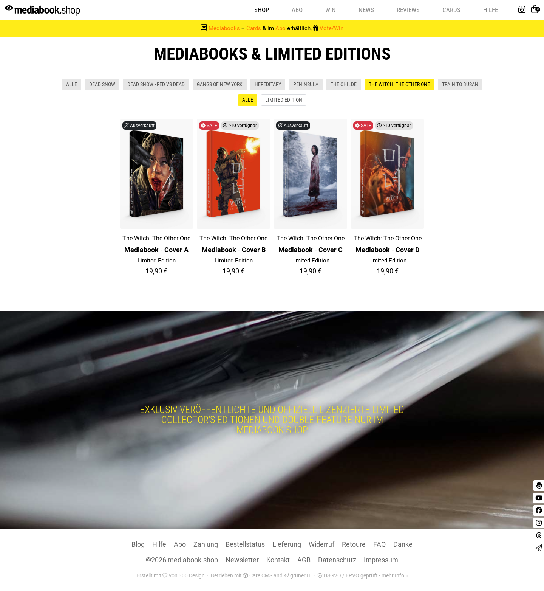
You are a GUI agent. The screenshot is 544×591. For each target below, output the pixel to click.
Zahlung (205, 545)
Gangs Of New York (220, 85)
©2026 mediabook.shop (182, 561)
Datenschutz (337, 561)
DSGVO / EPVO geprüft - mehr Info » (362, 577)
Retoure (354, 545)
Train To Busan (460, 85)
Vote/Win (331, 29)
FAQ (379, 545)
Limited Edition (283, 101)
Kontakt (278, 561)
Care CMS (257, 577)
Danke (403, 545)
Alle (71, 85)
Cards (451, 10)
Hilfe (490, 10)
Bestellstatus (245, 545)
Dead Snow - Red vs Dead (156, 85)
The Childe (344, 85)
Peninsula (305, 85)
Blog (138, 545)
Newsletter (242, 561)
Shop (261, 10)
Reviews (408, 10)
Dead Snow (102, 85)
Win (330, 10)
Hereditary (268, 85)
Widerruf (321, 545)
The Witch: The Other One (399, 85)
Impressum (381, 561)
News (366, 10)
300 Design (192, 577)
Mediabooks (224, 29)
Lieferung (286, 545)
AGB (304, 561)
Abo (297, 10)
